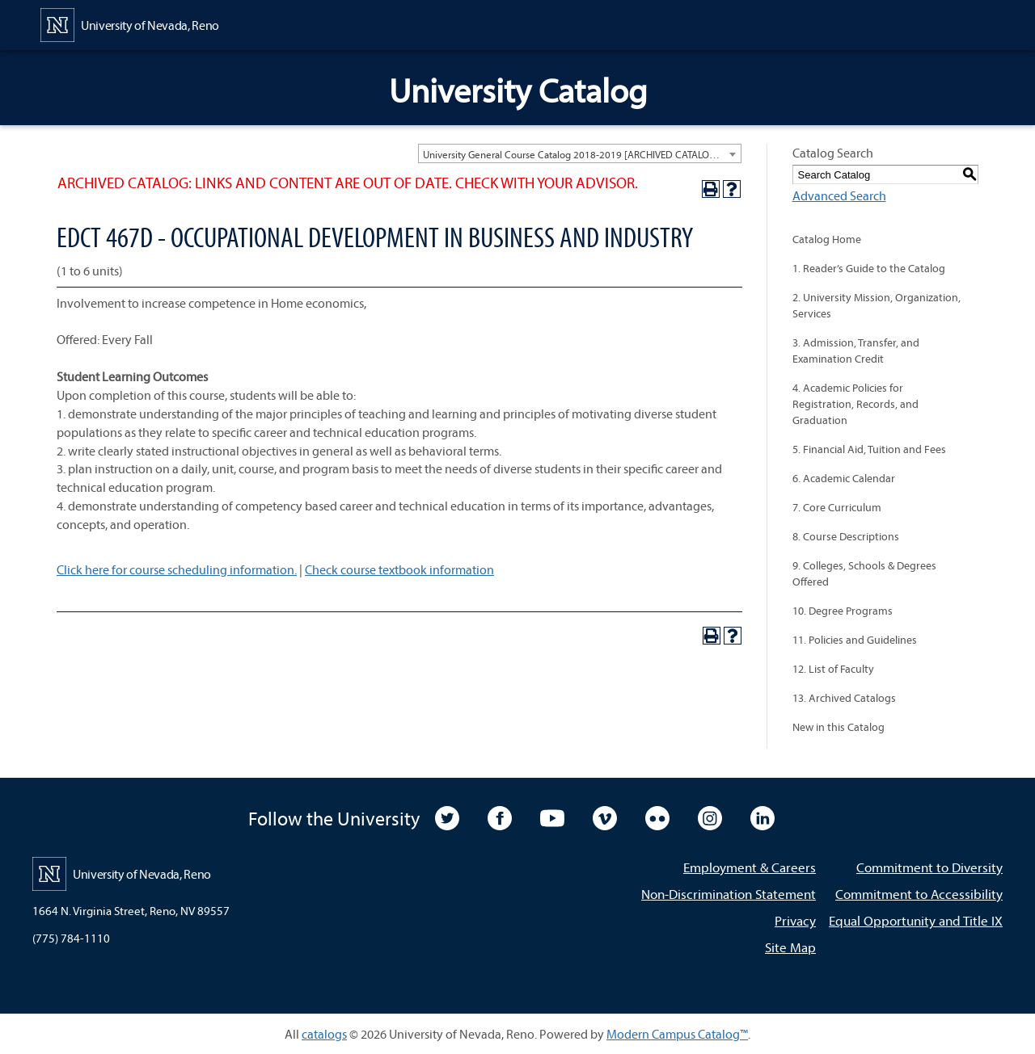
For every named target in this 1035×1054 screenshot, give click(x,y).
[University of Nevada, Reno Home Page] (129, 23)
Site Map (790, 947)
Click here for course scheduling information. (177, 569)
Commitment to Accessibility (919, 893)
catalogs (324, 1034)
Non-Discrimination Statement (728, 893)
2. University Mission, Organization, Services (876, 305)
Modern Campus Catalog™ (677, 1034)
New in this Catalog (838, 727)
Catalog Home (826, 239)
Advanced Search (839, 195)
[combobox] (579, 153)
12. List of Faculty (833, 668)
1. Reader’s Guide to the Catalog (868, 268)
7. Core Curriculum (836, 507)
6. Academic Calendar (843, 478)
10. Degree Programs (842, 610)
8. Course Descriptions (845, 536)
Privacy (795, 920)
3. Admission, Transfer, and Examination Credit (855, 350)
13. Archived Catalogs (844, 698)
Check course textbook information (399, 569)
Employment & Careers (749, 867)
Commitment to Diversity (929, 867)
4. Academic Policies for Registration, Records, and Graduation (855, 403)
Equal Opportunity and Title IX (916, 920)
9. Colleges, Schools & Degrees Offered (864, 573)
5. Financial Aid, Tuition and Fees (869, 449)
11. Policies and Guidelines (854, 639)
